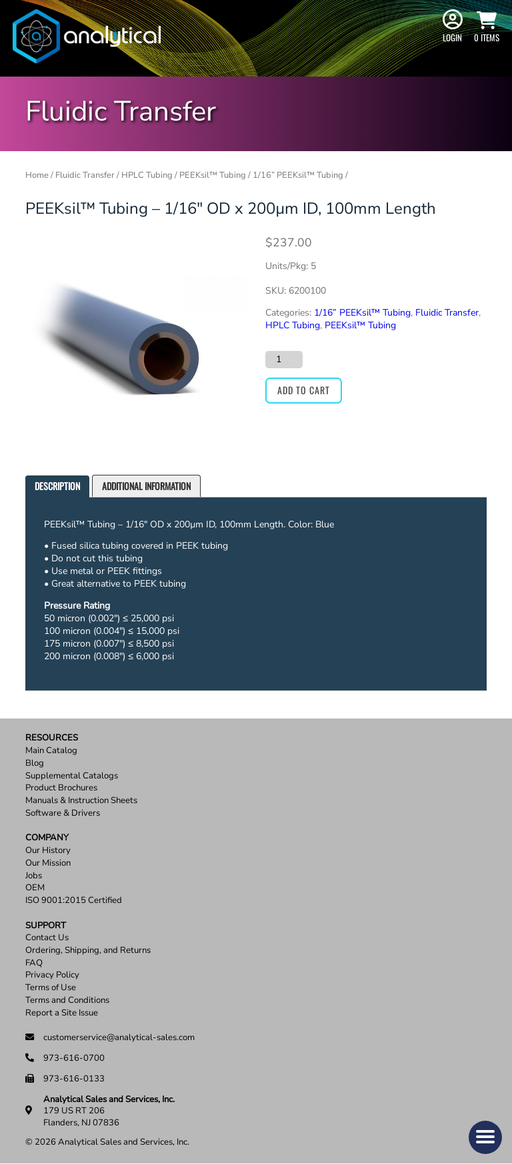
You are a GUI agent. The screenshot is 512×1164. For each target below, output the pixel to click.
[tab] (57, 486)
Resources (51, 738)
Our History (48, 850)
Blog (34, 763)
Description (57, 486)
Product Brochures (61, 788)
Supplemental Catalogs (71, 776)
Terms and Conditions (67, 1000)
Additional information (146, 486)
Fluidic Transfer (85, 175)
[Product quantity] (284, 359)
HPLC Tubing (147, 175)
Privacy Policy (52, 975)
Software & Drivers (62, 813)
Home (37, 175)
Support (45, 926)
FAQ (34, 963)
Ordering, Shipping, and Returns (88, 950)
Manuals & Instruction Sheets (81, 800)
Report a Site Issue (61, 1013)
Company (47, 838)
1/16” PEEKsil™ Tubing (298, 175)
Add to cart (303, 390)
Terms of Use (50, 988)
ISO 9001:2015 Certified (73, 900)
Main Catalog (51, 750)
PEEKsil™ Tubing (212, 175)
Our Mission (48, 863)
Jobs (33, 876)
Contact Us (47, 938)
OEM (35, 888)
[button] (485, 1137)
